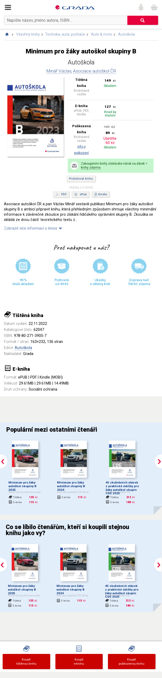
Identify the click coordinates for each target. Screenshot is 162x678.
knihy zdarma (91, 167)
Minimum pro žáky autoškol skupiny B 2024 (71, 486)
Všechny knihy (28, 34)
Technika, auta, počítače (65, 34)
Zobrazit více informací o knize (30, 228)
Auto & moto (101, 34)
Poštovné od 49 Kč (62, 282)
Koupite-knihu (79, 661)
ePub (80, 194)
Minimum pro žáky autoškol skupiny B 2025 (22, 486)
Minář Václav (58, 71)
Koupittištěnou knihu (26, 661)
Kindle (102, 194)
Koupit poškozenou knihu (131, 661)
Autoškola (126, 34)
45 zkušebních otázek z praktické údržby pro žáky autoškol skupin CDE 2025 (122, 488)
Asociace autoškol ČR (94, 71)
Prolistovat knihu (81, 178)
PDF (61, 194)
